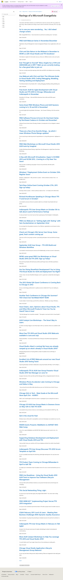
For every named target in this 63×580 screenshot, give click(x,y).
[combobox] (8, 14)
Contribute (22, 574)
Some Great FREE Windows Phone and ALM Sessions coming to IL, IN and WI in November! (39, 106)
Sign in (60, 1)
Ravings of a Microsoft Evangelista (35, 11)
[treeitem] (8, 16)
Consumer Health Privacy (35, 574)
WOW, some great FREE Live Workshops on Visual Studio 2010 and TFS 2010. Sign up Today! (37, 257)
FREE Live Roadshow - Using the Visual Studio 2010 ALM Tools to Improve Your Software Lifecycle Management (38, 477)
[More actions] (59, 12)
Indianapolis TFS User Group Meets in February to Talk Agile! (39, 525)
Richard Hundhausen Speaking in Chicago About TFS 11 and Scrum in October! (39, 197)
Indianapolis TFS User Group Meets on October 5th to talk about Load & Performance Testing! (39, 210)
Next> (20, 560)
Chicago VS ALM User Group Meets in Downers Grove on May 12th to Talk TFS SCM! (39, 405)
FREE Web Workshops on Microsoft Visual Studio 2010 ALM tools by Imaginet (39, 145)
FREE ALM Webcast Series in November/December (38, 41)
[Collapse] (13, 11)
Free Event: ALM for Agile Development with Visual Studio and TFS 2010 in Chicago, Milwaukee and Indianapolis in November (38, 92)
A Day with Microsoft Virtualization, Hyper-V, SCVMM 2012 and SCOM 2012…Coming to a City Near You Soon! (39, 159)
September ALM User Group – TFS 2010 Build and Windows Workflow (37, 246)
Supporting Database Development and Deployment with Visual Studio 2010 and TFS (39, 439)
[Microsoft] (2, 1)
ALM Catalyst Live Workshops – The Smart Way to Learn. (38, 321)
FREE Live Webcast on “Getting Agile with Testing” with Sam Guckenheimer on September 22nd (39, 222)
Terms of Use (45, 574)
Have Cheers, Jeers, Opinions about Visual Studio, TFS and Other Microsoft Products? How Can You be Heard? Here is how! (39, 309)
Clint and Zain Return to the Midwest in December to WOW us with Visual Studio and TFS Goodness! (39, 52)
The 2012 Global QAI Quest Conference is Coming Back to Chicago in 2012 (39, 283)
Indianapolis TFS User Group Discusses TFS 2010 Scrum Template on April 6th (39, 450)
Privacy (27, 574)
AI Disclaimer (3, 574)
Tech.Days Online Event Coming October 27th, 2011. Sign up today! (38, 186)
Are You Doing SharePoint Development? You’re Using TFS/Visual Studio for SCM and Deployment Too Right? (39, 270)
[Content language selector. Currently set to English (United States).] (7, 572)
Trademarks (51, 574)
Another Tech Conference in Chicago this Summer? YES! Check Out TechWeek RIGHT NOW (38, 296)
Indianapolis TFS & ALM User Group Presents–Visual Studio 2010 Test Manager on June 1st (38, 371)
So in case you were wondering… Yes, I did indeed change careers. (37, 30)
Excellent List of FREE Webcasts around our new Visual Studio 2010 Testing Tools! (39, 360)
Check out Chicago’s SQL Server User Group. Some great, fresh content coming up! (38, 233)
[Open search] (57, 2)
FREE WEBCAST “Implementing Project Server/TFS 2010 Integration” (38, 502)
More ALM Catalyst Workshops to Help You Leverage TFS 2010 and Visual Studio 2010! (39, 538)
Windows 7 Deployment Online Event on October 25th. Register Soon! (39, 173)
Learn (20, 11)
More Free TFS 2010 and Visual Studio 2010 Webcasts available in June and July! (39, 334)
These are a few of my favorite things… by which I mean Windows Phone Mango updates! (37, 132)
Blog (17, 574)
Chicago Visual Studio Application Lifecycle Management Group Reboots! (35, 549)
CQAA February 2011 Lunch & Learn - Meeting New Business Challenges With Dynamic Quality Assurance (39, 513)
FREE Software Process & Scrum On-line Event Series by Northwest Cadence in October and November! (39, 119)
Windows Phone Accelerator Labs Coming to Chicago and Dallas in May (39, 383)
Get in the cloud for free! (28, 416)
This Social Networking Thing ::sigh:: (32, 490)
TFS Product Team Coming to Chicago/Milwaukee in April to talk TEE (38, 463)
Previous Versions (11, 574)
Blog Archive (25, 11)
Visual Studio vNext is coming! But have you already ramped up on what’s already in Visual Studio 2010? (38, 347)
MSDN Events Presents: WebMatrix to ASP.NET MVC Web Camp (38, 426)
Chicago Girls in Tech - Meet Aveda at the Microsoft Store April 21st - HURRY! (38, 394)
